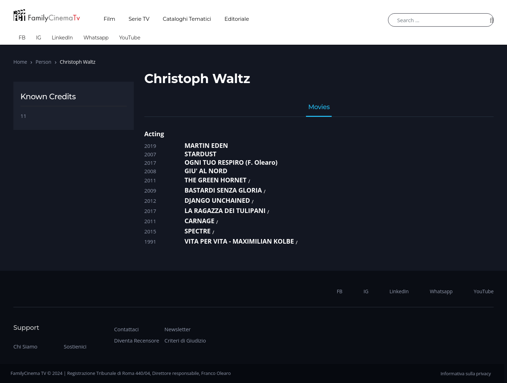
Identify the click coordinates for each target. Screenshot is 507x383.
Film (109, 18)
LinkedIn (62, 37)
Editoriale (237, 18)
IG (38, 37)
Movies (319, 107)
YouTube (129, 37)
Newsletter (177, 329)
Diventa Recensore (136, 340)
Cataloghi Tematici (187, 18)
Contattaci (126, 329)
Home (20, 61)
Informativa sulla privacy (465, 373)
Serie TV (139, 18)
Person (43, 61)
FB (22, 37)
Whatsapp (96, 37)
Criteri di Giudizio (185, 340)
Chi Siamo (25, 346)
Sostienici (75, 346)
